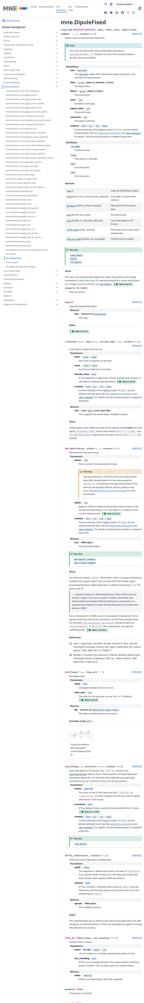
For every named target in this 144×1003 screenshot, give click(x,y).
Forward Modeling (11, 85)
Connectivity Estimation (13, 385)
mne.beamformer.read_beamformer (19, 275)
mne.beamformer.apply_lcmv (18, 285)
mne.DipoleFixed (13, 361)
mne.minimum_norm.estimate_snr (19, 161)
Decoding (7, 398)
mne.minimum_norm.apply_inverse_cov (19, 110)
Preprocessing (9, 64)
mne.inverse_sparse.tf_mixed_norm (19, 249)
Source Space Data (11, 377)
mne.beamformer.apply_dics (18, 315)
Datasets (7, 56)
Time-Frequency (10, 381)
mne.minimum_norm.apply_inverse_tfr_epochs (19, 132)
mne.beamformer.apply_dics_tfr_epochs (20, 336)
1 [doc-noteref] (59, 539)
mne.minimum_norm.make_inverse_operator (19, 169)
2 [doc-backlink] (47, 595)
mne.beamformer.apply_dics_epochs (20, 328)
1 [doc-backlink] (47, 587)
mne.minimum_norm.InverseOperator (19, 95)
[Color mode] (111, 4)
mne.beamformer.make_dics (18, 311)
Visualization (9, 60)
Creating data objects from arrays (15, 46)
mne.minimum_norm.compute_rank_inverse (20, 154)
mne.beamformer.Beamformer (19, 269)
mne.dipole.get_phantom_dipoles (19, 371)
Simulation (8, 394)
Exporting (7, 52)
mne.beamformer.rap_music (18, 341)
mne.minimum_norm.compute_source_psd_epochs (20, 147)
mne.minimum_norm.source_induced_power (19, 198)
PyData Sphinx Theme (124, 999)
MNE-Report (8, 406)
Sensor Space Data (11, 73)
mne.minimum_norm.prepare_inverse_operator (19, 176)
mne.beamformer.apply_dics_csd (19, 321)
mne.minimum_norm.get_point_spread (19, 234)
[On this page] (140, 8)
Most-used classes (11, 32)
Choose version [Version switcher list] (124, 4)
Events (6, 69)
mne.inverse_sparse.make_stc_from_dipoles (19, 264)
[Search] (105, 4)
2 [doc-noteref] (81, 539)
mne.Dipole (11, 357)
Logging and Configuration (15, 410)
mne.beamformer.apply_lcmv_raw (20, 298)
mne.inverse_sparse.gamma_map (19, 256)
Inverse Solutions (11, 90)
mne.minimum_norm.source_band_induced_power (20, 190)
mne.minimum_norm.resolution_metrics (20, 220)
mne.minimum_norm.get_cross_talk (19, 227)
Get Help (70, 8)
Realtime (7, 402)
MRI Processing (10, 81)
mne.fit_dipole (12, 365)
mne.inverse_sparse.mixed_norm (19, 242)
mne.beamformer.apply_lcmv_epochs (19, 291)
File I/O (6, 40)
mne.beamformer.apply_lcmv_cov (19, 305)
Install (34, 6)
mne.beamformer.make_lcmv (18, 281)
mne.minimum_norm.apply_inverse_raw (19, 125)
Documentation (46, 6)
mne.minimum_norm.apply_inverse (19, 103)
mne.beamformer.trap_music (18, 346)
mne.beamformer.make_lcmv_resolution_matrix (19, 351)
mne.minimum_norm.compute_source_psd (20, 139)
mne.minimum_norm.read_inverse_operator (19, 183)
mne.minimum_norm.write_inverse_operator (20, 205)
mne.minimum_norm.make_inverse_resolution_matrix (19, 212)
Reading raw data (11, 36)
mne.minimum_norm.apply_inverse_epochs (19, 117)
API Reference (61, 8)
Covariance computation (14, 77)
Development (81, 6)
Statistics (7, 390)
